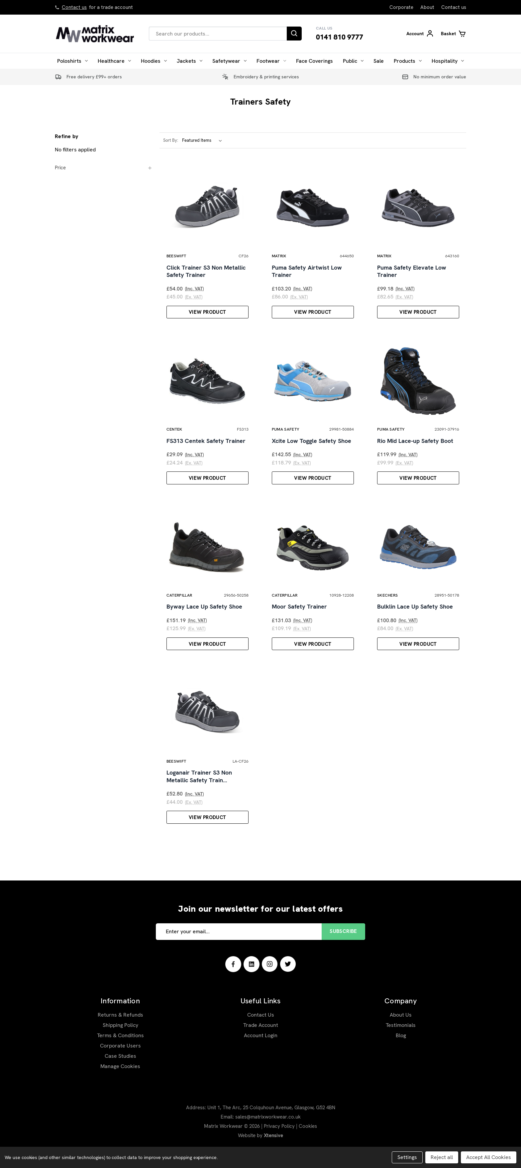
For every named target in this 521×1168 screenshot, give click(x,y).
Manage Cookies (120, 1087)
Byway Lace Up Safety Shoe (204, 622)
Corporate (401, 7)
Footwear (271, 60)
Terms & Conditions (120, 1056)
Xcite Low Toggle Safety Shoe (311, 451)
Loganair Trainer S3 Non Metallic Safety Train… (199, 797)
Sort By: (170, 140)
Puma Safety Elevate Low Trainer (411, 276)
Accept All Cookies (488, 1157)
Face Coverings (314, 60)
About (427, 7)
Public (353, 60)
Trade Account (260, 1046)
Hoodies (154, 60)
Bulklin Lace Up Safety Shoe (415, 622)
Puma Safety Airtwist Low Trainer (307, 276)
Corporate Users (120, 1066)
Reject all (442, 1157)
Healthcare (114, 60)
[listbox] (203, 140)
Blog (401, 1056)
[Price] (104, 168)
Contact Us (260, 1035)
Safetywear (229, 60)
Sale (378, 60)
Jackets (189, 60)
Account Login (260, 1056)
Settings (407, 1157)
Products (408, 60)
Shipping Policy (120, 1046)
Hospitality (448, 60)
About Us (401, 1035)
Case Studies (120, 1076)
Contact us (74, 7)
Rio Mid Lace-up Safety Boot (415, 451)
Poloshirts (72, 60)
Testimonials (401, 1046)
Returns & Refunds (120, 1035)
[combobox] (218, 34)
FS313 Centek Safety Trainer (206, 451)
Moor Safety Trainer (299, 622)
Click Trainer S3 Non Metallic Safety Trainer (206, 276)
